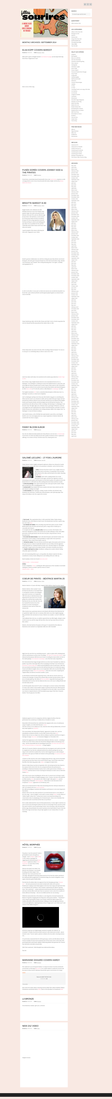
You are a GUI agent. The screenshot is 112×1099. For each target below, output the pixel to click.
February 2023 (75, 232)
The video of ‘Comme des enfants (54, 655)
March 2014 (74, 354)
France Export (74, 70)
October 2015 (74, 321)
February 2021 (75, 270)
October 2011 (74, 404)
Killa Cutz (73, 132)
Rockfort (73, 115)
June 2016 (73, 310)
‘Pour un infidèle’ (45, 679)
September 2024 (75, 200)
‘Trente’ (34, 565)
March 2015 (74, 333)
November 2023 (75, 216)
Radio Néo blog (75, 103)
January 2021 (74, 272)
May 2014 (73, 350)
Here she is (34, 736)
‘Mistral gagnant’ (39, 780)
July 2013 (73, 368)
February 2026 (75, 171)
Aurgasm (73, 54)
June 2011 (73, 411)
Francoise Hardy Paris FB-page (78, 72)
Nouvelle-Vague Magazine (77, 100)
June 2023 (73, 225)
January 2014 (74, 357)
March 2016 (74, 312)
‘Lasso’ (44, 725)
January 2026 (74, 172)
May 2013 (73, 371)
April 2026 (73, 167)
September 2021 (75, 258)
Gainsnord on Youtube (76, 146)
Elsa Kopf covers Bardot (37, 50)
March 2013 (74, 375)
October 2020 (74, 277)
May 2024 (73, 206)
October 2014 (74, 342)
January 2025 (74, 193)
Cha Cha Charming (76, 59)
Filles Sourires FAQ (76, 23)
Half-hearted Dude (76, 79)
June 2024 (73, 204)
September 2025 (75, 179)
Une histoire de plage (46, 56)
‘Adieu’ (42, 762)
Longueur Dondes (75, 94)
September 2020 (75, 279)
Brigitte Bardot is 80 (34, 203)
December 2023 (75, 214)
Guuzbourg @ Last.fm (76, 152)
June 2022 (73, 242)
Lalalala (73, 84)
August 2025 (74, 181)
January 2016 (74, 315)
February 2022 (75, 249)
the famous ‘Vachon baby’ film (29, 665)
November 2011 (75, 403)
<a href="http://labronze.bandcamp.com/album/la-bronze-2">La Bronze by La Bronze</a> (44, 1012)
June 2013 (73, 369)
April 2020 (73, 284)
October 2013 (74, 363)
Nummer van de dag (76, 101)
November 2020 (75, 275)
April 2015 (73, 331)
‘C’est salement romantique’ (38, 658)
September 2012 (75, 385)
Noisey (55, 794)
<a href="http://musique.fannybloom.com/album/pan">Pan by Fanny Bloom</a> (44, 444)
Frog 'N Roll (74, 73)
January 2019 (74, 293)
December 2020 (75, 274)
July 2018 (73, 300)
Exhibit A (32, 856)
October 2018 (74, 294)
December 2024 (75, 195)
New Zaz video (30, 1026)
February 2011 (75, 418)
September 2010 (75, 427)
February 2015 (75, 335)
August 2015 (74, 324)
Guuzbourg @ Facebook (77, 150)
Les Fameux (74, 91)
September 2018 (75, 296)
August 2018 (74, 298)
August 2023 (74, 221)
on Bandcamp (60, 434)
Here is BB (29, 388)
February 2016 (75, 314)
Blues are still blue (75, 58)
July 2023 (73, 223)
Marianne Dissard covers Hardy (41, 960)
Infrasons (73, 80)
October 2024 (74, 199)
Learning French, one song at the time (80, 89)
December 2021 (75, 253)
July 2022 (73, 240)
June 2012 (73, 390)
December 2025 (75, 174)
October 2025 (74, 178)
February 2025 (75, 192)
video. (40, 475)
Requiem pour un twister (77, 110)
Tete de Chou (74, 117)
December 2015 (75, 317)
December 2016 (75, 308)
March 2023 (74, 230)
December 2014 (75, 338)
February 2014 (75, 356)
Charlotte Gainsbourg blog (77, 61)
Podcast (73, 37)
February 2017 (75, 307)
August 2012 (74, 387)
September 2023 (75, 220)
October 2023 (74, 218)
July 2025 (73, 183)
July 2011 (73, 410)
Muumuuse (74, 98)
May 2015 (73, 329)
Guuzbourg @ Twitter (76, 153)
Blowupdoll (74, 56)
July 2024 (73, 202)
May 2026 (73, 165)
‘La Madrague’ (55, 388)
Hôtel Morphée (31, 845)
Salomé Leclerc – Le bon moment (30, 562)
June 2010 (73, 432)
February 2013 (75, 376)
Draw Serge (74, 68)
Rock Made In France (76, 113)
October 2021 (74, 256)
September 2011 (75, 406)
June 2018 (73, 301)
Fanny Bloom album (33, 427)
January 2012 (74, 399)
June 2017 (73, 303)
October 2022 (74, 237)
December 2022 (75, 235)
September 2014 (75, 343)
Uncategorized (74, 42)
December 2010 (75, 422)
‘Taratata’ (30, 782)
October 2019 (74, 286)
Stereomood (74, 136)
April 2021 (73, 267)
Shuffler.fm (74, 134)
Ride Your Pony (75, 112)
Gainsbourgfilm (75, 77)
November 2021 (75, 254)
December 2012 (75, 380)
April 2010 (73, 436)
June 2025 (73, 185)
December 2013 (75, 359)
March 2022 (74, 247)
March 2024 (74, 209)
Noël (72, 35)
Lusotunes (73, 96)
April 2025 (73, 188)
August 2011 (74, 408)
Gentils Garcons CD (76, 148)
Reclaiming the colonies (77, 108)
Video (43, 52)
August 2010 (74, 429)
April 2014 (73, 352)
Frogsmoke (74, 75)
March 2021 (74, 268)
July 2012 (73, 389)
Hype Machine (75, 131)
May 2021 (73, 265)
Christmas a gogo (75, 66)
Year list (43, 460)
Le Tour (73, 87)
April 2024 (73, 207)
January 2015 (74, 336)
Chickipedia (74, 65)
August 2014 (74, 345)
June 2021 (73, 263)
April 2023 (73, 228)
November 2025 (75, 176)
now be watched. (40, 787)
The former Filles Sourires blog (79, 157)
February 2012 (75, 397)
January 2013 (74, 378)
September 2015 (75, 322)
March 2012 (74, 396)
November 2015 (75, 319)
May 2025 (73, 186)
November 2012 (75, 382)
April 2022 (73, 246)
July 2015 (73, 326)
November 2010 (75, 424)
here (35, 392)
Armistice (35, 728)
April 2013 (73, 373)
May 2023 (73, 226)
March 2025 (74, 190)
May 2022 (73, 244)
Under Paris (74, 119)
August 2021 (74, 260)
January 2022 (74, 251)
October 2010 (74, 425)
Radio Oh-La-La (75, 105)
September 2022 (75, 239)
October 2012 (74, 383)
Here (36, 968)
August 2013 (74, 366)
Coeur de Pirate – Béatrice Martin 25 (43, 579)
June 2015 (73, 328)
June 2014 (73, 349)
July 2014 (73, 347)
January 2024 (74, 213)
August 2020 (74, 281)
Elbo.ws (73, 129)
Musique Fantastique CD (77, 155)
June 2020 (73, 282)
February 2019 (75, 291)
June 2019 (73, 288)
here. (31, 523)
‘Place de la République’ (39, 670)
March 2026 (74, 169)
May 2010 (73, 434)
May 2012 (73, 392)
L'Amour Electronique (76, 82)
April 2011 (73, 415)
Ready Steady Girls (76, 106)
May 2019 (73, 289)
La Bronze (28, 999)
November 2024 (75, 197)
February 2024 (75, 211)
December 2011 (75, 401)
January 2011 (74, 420)
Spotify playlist (75, 40)
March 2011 (74, 417)
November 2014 (75, 340)
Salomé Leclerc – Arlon (28, 569)
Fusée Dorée (53, 179)
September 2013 (75, 364)
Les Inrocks (74, 93)
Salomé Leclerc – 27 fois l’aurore (42, 458)
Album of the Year (75, 32)
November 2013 (75, 361)
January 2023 (74, 233)
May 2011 (73, 413)
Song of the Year (75, 39)
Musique (39, 52)
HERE (39, 989)
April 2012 (73, 394)
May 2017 (73, 305)
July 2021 (73, 261)
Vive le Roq (74, 120)
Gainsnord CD (74, 145)
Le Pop (73, 86)
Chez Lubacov (74, 63)
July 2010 (73, 431)
